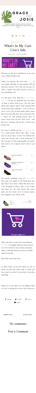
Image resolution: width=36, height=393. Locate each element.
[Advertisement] (18, 381)
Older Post (27, 315)
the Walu (4, 245)
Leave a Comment (21, 54)
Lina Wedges (30, 178)
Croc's (30, 81)
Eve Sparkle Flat (28, 130)
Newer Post (8, 315)
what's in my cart (18, 42)
